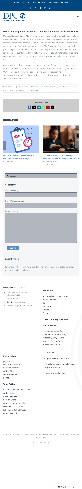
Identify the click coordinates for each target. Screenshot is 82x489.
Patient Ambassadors (12, 364)
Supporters (47, 306)
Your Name (13, 190)
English (62, 487)
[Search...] (41, 175)
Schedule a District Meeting (15, 410)
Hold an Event (9, 399)
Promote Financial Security (54, 334)
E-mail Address (14, 201)
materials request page (43, 56)
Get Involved (71, 87)
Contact (46, 313)
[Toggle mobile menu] (78, 16)
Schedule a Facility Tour (13, 406)
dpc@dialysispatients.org (16, 302)
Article (28, 87)
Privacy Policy (37, 434)
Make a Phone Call (11, 396)
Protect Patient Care (51, 344)
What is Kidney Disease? (55, 319)
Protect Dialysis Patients (54, 373)
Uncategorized (38, 90)
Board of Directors (11, 367)
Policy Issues (49, 325)
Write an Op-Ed (10, 413)
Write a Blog (8, 371)
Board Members (50, 299)
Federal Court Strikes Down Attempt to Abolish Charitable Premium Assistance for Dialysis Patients (61, 158)
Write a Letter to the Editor (15, 403)
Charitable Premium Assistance (42, 87)
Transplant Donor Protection (22, 90)
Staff (45, 303)
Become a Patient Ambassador (17, 389)
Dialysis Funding (60, 87)
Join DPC (7, 361)
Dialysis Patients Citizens (12, 434)
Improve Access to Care (53, 331)
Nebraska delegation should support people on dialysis (60, 366)
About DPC (48, 290)
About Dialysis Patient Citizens (56, 296)
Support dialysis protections (56, 358)
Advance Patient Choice (53, 341)
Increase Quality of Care (53, 337)
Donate (46, 309)
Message (12, 211)
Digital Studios (42, 437)
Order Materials (10, 374)
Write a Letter (9, 393)
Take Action (7, 90)
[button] (4, 145)
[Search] (7, 175)
